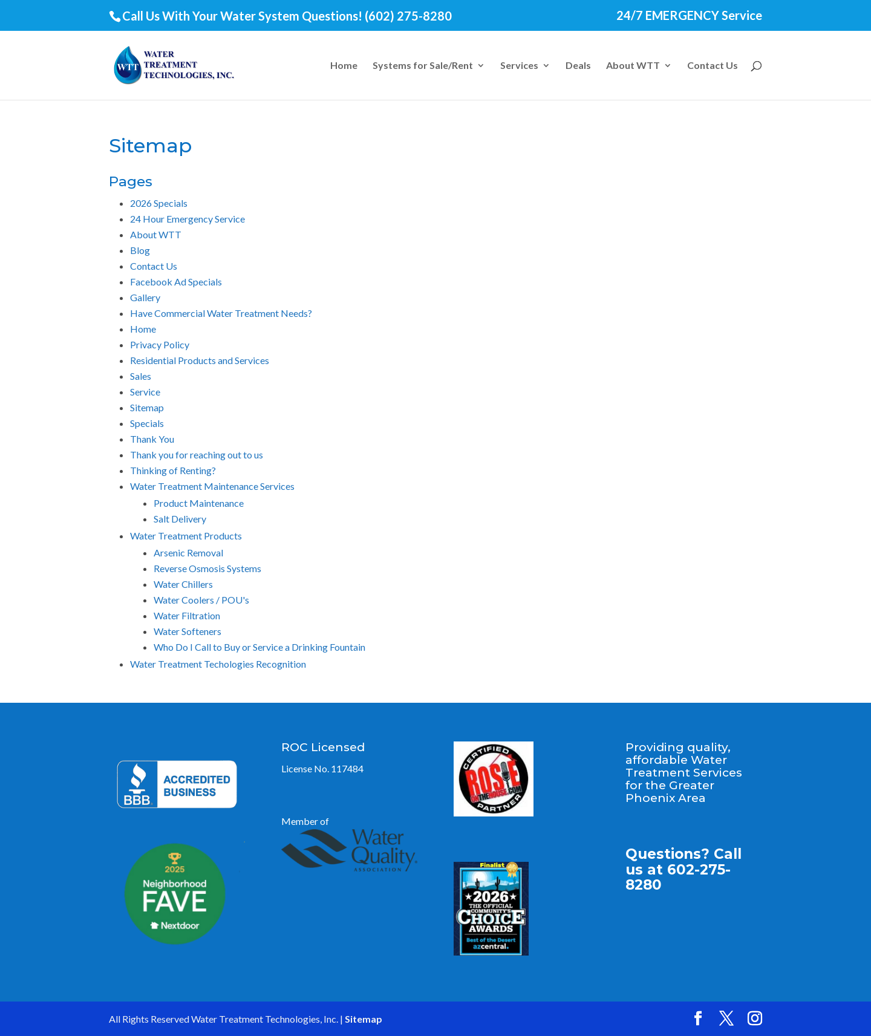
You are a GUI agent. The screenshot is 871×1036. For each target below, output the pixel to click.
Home (343, 66)
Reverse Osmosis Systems (207, 568)
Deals (578, 66)
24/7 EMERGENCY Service (689, 15)
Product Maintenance (199, 503)
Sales (140, 376)
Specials (147, 423)
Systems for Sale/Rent (423, 66)
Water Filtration (187, 615)
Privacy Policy (159, 344)
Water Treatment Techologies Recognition (218, 663)
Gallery (145, 297)
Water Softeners (187, 631)
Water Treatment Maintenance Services (212, 486)
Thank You (152, 439)
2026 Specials (159, 203)
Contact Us (712, 66)
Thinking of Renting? (173, 470)
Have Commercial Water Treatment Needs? (221, 313)
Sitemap (147, 407)
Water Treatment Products (186, 535)
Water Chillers (183, 584)
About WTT (633, 66)
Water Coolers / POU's (201, 599)
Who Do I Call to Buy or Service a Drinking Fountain (259, 647)
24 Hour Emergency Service (187, 218)
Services (519, 66)
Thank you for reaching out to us (196, 454)
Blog (140, 250)
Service (145, 391)
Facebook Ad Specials (176, 281)
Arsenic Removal (188, 552)
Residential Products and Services (199, 360)
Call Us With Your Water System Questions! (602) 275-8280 (287, 15)
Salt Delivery (180, 518)
